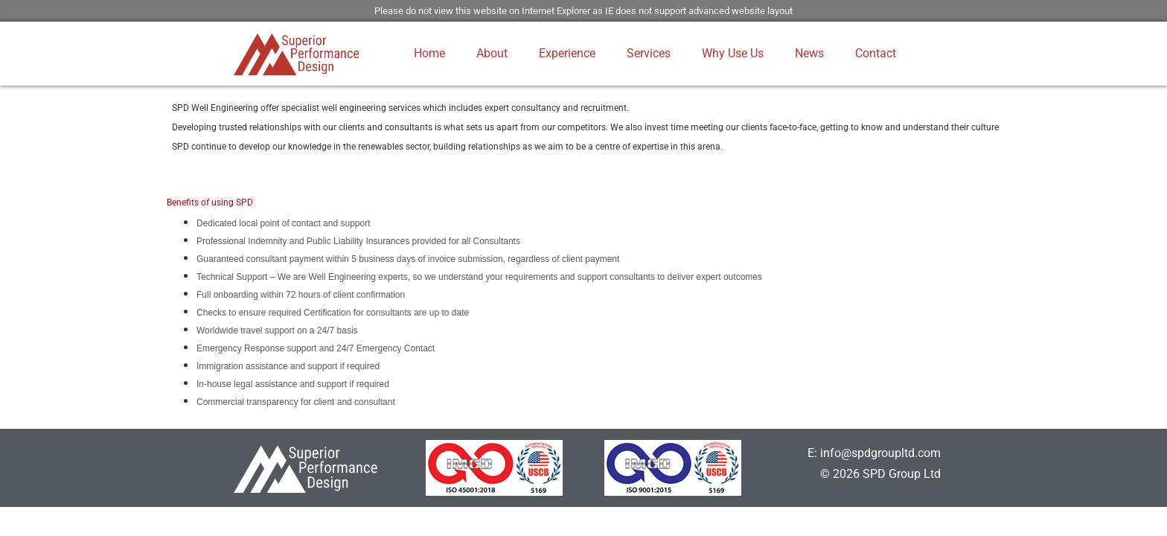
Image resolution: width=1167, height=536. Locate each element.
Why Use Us (733, 53)
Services (649, 53)
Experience (567, 53)
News (809, 53)
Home (429, 53)
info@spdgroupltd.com (880, 453)
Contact (875, 53)
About (492, 53)
